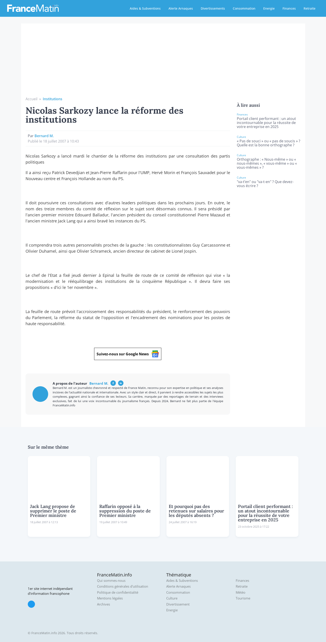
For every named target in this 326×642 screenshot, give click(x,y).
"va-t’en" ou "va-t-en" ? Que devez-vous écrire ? (265, 183)
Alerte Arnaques (180, 8)
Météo (240, 592)
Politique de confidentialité (117, 592)
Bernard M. (44, 135)
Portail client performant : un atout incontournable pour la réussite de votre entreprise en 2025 (266, 122)
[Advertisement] (163, 62)
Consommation (244, 8)
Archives (103, 604)
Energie (269, 8)
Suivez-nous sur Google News (128, 354)
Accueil (31, 98)
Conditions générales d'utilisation (122, 586)
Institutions (52, 98)
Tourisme (243, 598)
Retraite (309, 8)
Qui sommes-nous (111, 580)
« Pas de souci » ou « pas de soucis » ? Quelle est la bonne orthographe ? (268, 143)
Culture (171, 598)
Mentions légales (110, 598)
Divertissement (178, 604)
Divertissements (213, 8)
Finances (289, 8)
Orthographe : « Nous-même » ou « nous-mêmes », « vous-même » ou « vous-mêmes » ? (267, 163)
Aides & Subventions (145, 8)
